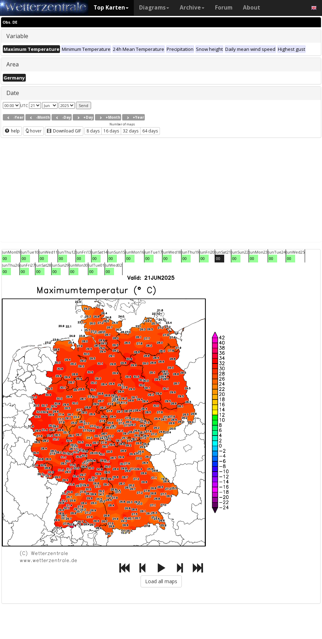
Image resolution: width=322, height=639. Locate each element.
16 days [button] (111, 131)
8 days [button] (93, 131)
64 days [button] (150, 131)
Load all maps (161, 581)
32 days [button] (130, 131)
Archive (192, 7)
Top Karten (111, 7)
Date (12, 93)
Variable (17, 36)
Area (12, 64)
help (12, 130)
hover (33, 130)
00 (5, 258)
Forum (223, 7)
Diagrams (154, 7)
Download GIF (64, 130)
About (251, 7)
